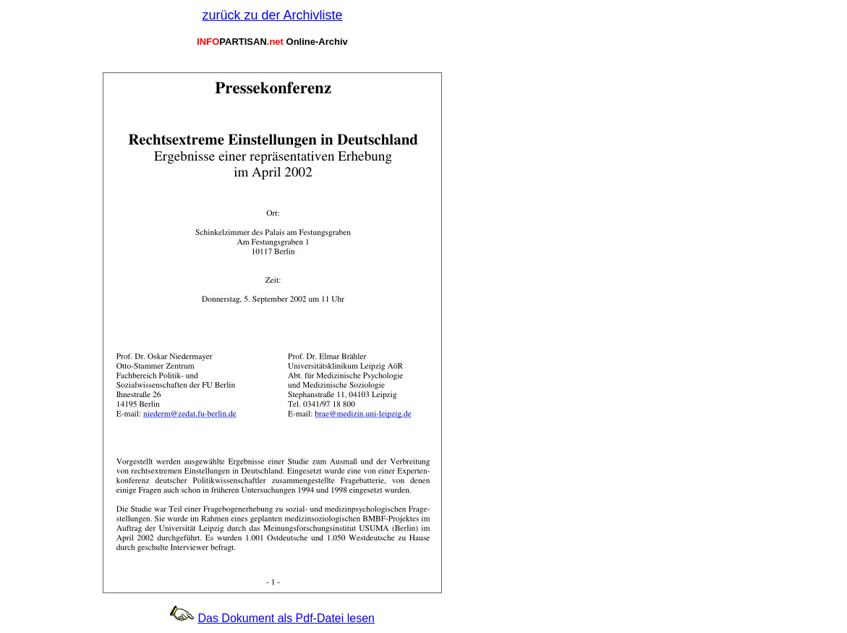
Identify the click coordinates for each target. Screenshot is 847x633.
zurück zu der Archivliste (272, 15)
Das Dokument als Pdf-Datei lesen (286, 618)
